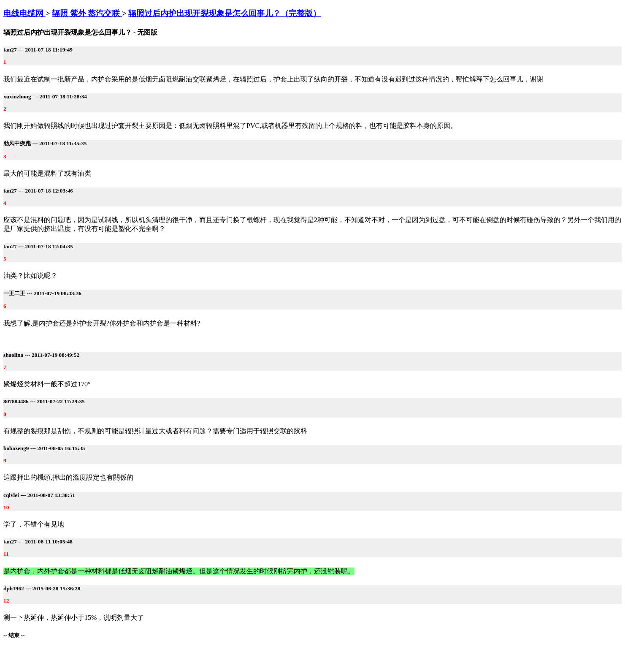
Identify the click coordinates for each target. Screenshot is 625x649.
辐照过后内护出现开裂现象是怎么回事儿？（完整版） (224, 13)
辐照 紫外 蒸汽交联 (87, 13)
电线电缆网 (24, 13)
